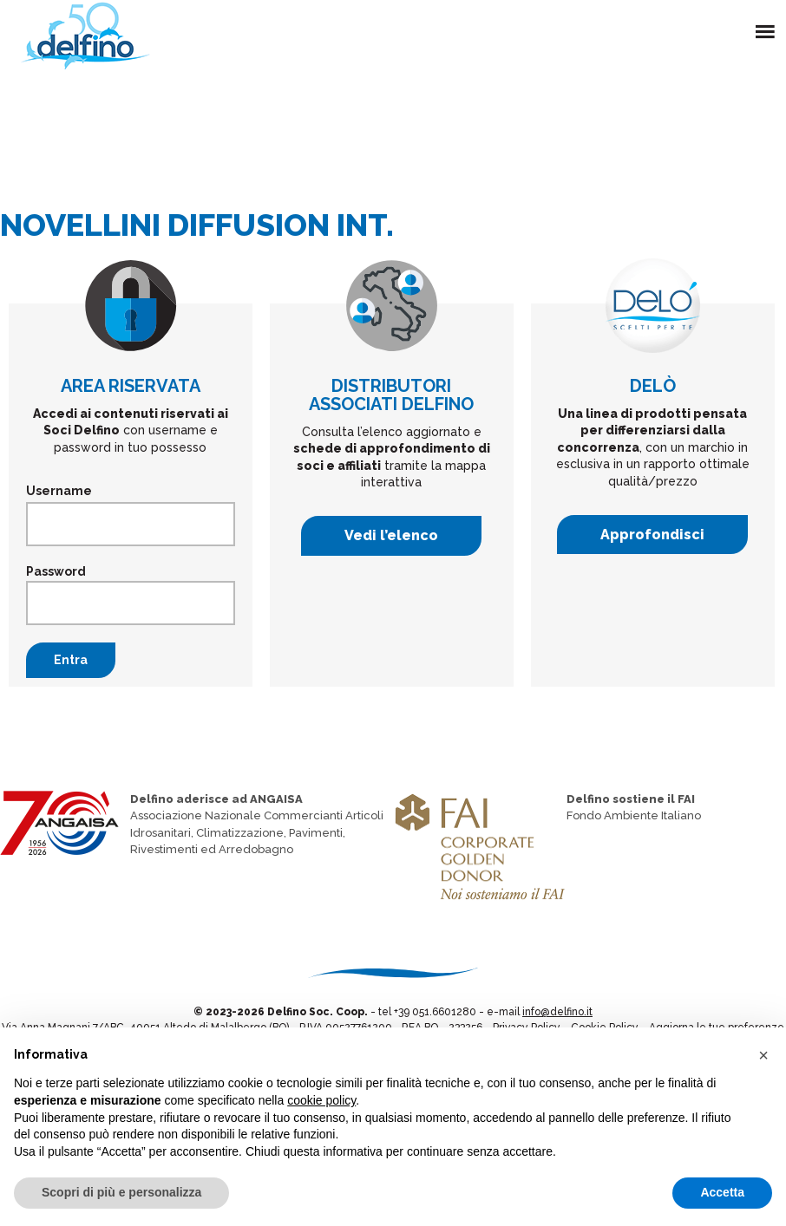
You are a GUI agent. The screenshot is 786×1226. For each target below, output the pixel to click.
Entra (71, 660)
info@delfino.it (557, 1012)
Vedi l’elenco (391, 535)
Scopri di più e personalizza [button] (121, 1192)
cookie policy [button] (321, 1100)
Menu (768, 21)
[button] (763, 1055)
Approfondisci (652, 534)
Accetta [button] (722, 1192)
